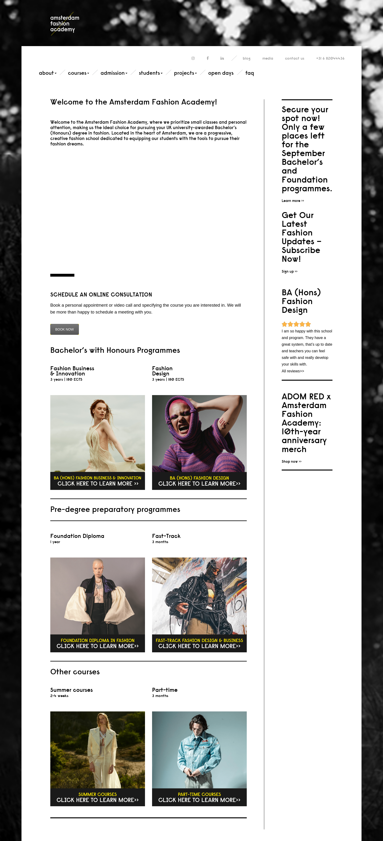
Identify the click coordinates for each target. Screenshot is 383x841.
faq (249, 73)
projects (184, 73)
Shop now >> (292, 461)
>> (302, 371)
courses (77, 73)
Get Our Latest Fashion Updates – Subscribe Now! (302, 236)
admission (113, 73)
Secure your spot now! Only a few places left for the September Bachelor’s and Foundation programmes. (307, 149)
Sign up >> (290, 271)
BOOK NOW (64, 329)
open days (221, 73)
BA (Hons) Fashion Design (301, 301)
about (46, 73)
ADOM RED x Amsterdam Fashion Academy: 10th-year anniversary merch (306, 422)
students (149, 73)
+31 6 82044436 (330, 58)
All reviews (291, 371)
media (267, 58)
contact (294, 58)
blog (247, 58)
